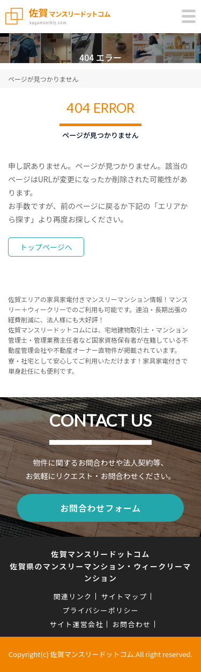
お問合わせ (132, 624)
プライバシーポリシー (100, 610)
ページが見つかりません (43, 78)
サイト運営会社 (76, 624)
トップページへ (46, 247)
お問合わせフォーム (100, 507)
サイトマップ (124, 596)
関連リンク (73, 596)
